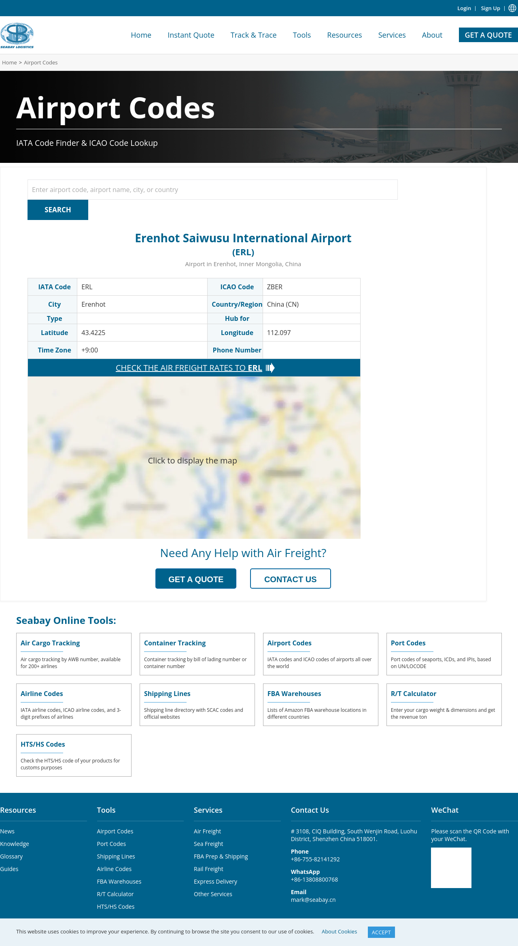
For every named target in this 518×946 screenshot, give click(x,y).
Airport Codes (40, 62)
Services (392, 35)
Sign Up (490, 8)
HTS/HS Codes (43, 744)
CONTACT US (290, 579)
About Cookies (339, 931)
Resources (344, 35)
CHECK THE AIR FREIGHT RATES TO (189, 368)
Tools (302, 35)
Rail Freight (208, 869)
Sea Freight (208, 844)
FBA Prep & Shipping (221, 856)
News (7, 831)
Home (141, 35)
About (432, 35)
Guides (9, 869)
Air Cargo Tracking (50, 642)
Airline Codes (42, 693)
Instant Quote (191, 35)
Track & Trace (254, 35)
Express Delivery (215, 881)
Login (464, 8)
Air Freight (207, 831)
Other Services (213, 894)
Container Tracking (175, 642)
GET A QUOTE (488, 35)
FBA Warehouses (294, 693)
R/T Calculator (414, 693)
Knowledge (14, 844)
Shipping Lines (167, 693)
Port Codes (408, 642)
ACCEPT (381, 932)
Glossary (11, 856)
